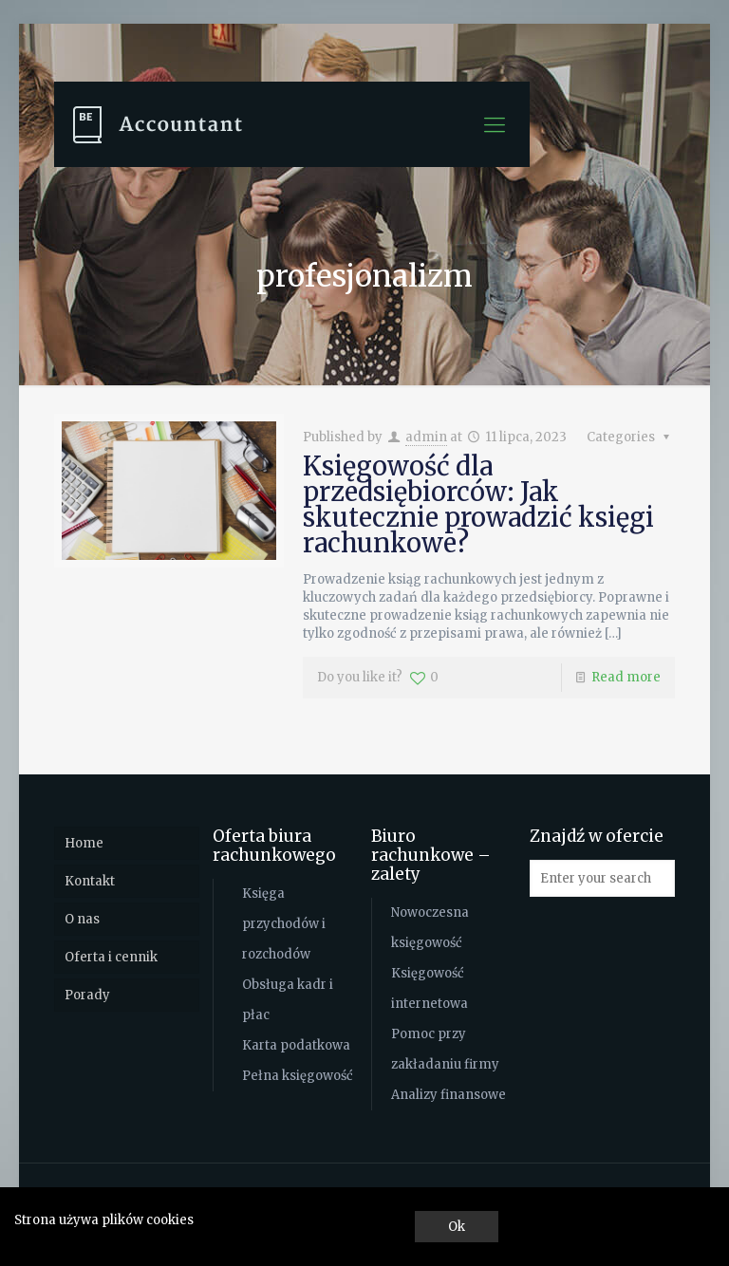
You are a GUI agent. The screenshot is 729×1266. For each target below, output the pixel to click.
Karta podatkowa (296, 1045)
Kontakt (90, 881)
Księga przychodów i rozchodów (284, 923)
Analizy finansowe (448, 1095)
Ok (456, 1227)
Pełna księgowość (297, 1076)
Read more (626, 677)
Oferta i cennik (111, 957)
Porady (87, 995)
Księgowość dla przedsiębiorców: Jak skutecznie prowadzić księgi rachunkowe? (478, 504)
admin (426, 437)
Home (84, 843)
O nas (82, 919)
